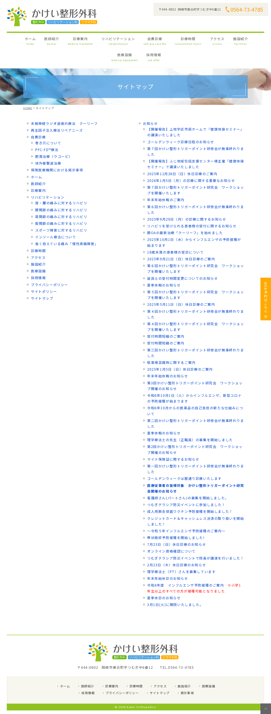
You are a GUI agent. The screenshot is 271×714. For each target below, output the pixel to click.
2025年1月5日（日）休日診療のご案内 (180, 351)
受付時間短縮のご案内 (165, 318)
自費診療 (128, 40)
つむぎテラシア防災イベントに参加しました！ (186, 487)
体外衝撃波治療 (48, 145)
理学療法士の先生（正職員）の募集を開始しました (190, 422)
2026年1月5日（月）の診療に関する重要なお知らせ (191, 162)
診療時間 (154, 40)
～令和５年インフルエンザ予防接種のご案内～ (186, 513)
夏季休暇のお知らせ (164, 267)
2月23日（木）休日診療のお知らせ (176, 547)
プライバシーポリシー (49, 266)
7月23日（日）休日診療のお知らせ (176, 526)
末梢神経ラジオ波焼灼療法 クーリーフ (64, 105)
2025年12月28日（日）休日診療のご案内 (182, 155)
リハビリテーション (98, 40)
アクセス (177, 40)
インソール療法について (55, 219)
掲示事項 (187, 675)
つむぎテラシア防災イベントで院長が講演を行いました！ (195, 540)
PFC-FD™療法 (46, 131)
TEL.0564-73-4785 (177, 649)
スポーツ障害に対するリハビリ (61, 212)
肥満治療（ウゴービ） (53, 138)
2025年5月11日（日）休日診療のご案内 (181, 286)
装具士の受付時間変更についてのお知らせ (182, 260)
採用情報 (241, 40)
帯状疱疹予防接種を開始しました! (176, 519)
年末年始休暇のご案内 (165, 182)
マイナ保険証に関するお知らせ (173, 441)
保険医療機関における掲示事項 (57, 152)
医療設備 (218, 40)
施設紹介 (195, 40)
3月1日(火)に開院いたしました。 (175, 586)
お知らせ (150, 105)
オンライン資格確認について (171, 533)
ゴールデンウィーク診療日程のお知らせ (180, 124)
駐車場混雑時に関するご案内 (171, 344)
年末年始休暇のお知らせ (167, 358)
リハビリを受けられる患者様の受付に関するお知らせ (191, 208)
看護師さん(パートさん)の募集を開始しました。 (188, 480)
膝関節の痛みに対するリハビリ (61, 192)
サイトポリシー (44, 273)
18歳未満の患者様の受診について (175, 234)
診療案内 (67, 40)
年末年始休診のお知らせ (167, 560)
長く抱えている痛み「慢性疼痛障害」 (66, 226)
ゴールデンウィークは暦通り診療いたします (184, 460)
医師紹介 (44, 40)
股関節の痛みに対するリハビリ (61, 205)
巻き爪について (48, 125)
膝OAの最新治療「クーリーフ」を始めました (185, 215)
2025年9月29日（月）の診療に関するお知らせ (186, 201)
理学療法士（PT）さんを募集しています (181, 553)
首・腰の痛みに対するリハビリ (61, 185)
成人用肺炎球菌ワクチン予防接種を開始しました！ (190, 493)
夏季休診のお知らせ (164, 580)
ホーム (28, 40)
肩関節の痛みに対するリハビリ (61, 198)
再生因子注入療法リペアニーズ (57, 112)
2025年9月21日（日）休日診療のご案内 (181, 241)
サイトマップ (42, 280)
